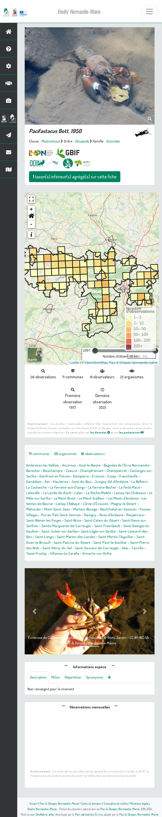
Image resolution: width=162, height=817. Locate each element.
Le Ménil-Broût (65, 498)
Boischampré (53, 470)
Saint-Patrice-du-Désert (72, 542)
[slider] (95, 351)
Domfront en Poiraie (54, 476)
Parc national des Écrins (89, 814)
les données (100, 432)
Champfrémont (91, 470)
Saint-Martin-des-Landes (76, 536)
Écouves (98, 476)
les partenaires (131, 432)
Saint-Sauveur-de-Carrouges (97, 548)
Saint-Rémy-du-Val (57, 548)
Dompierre (81, 476)
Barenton (33, 470)
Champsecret (117, 470)
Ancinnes (69, 465)
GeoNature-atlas (45, 814)
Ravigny (90, 514)
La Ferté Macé (129, 487)
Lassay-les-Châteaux (130, 492)
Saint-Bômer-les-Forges (43, 520)
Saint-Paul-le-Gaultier (110, 542)
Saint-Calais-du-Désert (101, 520)
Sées (125, 548)
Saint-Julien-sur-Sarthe (59, 531)
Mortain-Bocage (85, 509)
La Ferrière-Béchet (102, 487)
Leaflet (74, 362)
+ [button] (31, 209)
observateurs (93, 453)
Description (38, 677)
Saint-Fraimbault (107, 525)
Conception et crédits (116, 803)
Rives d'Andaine (111, 514)
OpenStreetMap (96, 362)
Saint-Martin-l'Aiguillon (115, 536)
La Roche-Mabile (98, 492)
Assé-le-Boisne (90, 465)
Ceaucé (71, 470)
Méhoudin (33, 509)
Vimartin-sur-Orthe (96, 553)
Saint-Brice (72, 520)
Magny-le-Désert (123, 503)
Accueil (33, 803)
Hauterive (60, 481)
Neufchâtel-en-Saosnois (118, 509)
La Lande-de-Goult (57, 492)
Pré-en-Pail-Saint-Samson (61, 514)
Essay (111, 476)
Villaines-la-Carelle (64, 553)
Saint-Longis (44, 536)
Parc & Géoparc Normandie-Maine (59, 803)
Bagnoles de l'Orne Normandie (126, 465)
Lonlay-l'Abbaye (68, 503)
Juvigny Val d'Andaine (111, 481)
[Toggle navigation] (149, 11)
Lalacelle (33, 492)
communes (38, 453)
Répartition (73, 677)
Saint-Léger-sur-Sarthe (98, 531)
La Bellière (139, 481)
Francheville (128, 476)
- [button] (31, 224)
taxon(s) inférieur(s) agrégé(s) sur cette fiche (75, 177)
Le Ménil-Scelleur (92, 498)
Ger (47, 481)
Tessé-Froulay (36, 553)
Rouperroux (135, 514)
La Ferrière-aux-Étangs (67, 487)
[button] (31, 217)
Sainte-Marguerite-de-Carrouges (66, 525)
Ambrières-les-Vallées (42, 465)
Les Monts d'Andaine (123, 498)
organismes (65, 453)
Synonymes (94, 677)
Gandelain (34, 481)
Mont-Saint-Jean (57, 509)
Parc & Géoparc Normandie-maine (133, 362)
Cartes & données (91, 803)
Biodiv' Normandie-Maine (79, 11)
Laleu (78, 492)
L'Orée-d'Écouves (95, 503)
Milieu (55, 677)
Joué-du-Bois (81, 481)
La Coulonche (36, 487)
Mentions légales (140, 803)
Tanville (137, 548)
